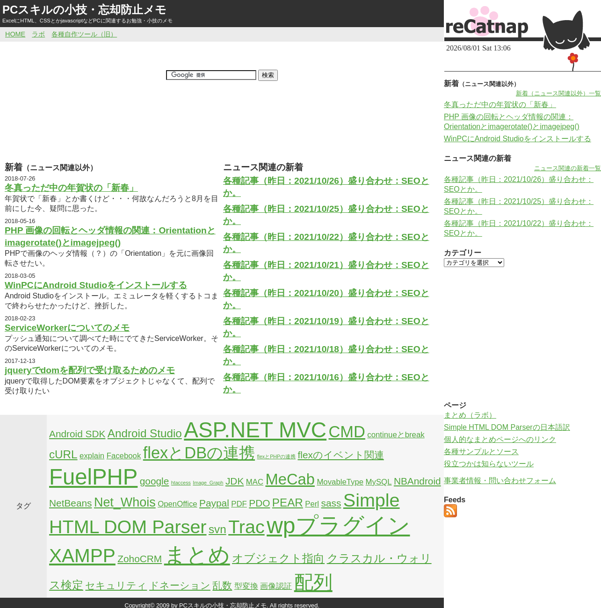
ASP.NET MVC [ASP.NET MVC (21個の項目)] (255, 430)
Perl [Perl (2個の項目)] (312, 503)
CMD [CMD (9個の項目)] (347, 432)
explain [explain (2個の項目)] (92, 455)
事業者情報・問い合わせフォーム (500, 481)
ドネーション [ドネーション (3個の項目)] (179, 585)
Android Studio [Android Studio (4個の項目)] (145, 433)
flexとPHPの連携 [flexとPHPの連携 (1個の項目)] (276, 456)
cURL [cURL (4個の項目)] (63, 454)
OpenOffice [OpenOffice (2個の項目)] (177, 503)
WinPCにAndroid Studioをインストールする (96, 285)
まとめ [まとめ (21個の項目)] (197, 555)
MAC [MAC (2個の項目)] (254, 482)
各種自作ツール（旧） (84, 34)
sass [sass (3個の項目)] (331, 503)
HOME (15, 34)
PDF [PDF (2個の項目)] (239, 503)
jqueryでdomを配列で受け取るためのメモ (90, 370)
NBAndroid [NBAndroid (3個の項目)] (417, 481)
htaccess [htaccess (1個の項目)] (181, 482)
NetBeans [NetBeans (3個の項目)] (70, 503)
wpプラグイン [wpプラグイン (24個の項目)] (338, 525)
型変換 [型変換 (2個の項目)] (246, 586)
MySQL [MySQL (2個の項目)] (379, 482)
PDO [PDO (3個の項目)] (259, 503)
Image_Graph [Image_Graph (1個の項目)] (208, 482)
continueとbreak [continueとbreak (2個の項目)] (395, 434)
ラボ (38, 34)
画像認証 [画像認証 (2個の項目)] (276, 586)
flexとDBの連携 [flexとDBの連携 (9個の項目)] (199, 453)
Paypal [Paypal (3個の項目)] (214, 503)
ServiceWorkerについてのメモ (67, 328)
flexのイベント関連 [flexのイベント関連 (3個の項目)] (341, 454)
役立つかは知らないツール (489, 464)
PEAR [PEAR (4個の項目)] (287, 502)
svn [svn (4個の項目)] (217, 529)
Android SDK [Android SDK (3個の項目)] (77, 433)
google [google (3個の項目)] (154, 481)
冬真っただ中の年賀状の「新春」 (71, 188)
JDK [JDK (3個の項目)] (234, 481)
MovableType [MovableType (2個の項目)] (340, 482)
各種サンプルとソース (481, 452)
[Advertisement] (220, 130)
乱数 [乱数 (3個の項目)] (222, 585)
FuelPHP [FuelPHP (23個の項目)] (93, 476)
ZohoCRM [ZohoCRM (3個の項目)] (139, 558)
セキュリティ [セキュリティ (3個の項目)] (116, 585)
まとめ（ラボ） (470, 415)
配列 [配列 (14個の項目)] (313, 582)
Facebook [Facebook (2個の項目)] (124, 455)
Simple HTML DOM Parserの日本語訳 (507, 427)
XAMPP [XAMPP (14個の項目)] (82, 555)
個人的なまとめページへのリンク (500, 439)
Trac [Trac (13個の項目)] (246, 526)
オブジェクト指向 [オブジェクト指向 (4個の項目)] (278, 558)
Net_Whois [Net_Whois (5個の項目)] (125, 502)
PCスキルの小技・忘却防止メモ (84, 9)
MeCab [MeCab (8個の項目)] (289, 479)
